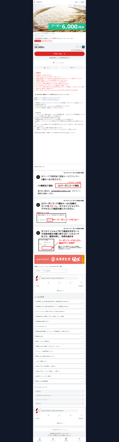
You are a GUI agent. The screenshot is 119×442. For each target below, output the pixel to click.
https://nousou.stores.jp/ (50, 99)
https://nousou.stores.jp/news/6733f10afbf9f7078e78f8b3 (59, 90)
